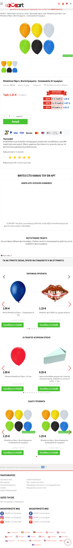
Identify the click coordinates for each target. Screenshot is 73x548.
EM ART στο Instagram (10, 517)
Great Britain (35, 540)
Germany (37, 532)
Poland (52, 536)
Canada (64, 540)
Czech (8, 536)
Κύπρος (21, 540)
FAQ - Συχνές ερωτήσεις (35, 482)
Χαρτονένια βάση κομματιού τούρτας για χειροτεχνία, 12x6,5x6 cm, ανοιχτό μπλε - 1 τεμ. (54, 378)
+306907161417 (55, 9)
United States (50, 540)
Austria (50, 532)
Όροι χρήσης (5, 482)
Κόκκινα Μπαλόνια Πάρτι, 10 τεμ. (18, 376)
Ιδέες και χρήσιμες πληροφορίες (12, 502)
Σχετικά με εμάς (6, 479)
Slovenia (9, 541)
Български (13, 532)
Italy (42, 536)
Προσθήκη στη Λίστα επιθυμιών (56, 85)
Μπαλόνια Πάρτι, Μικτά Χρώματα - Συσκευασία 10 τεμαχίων (18, 441)
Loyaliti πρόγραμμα (33, 479)
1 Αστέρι (10, 157)
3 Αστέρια (19, 157)
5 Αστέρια (29, 157)
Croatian (61, 532)
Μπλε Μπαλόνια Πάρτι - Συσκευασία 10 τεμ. (18, 313)
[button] (27, 328)
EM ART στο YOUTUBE (10, 522)
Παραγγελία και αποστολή (36, 488)
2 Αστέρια (14, 157)
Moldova (36, 545)
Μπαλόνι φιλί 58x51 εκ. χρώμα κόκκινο (54, 312)
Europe (32, 536)
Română (25, 532)
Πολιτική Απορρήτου (8, 485)
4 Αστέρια (24, 157)
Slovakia (63, 536)
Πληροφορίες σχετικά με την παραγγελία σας (43, 485)
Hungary (20, 536)
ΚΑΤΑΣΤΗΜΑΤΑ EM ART (8, 490)
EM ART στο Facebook (10, 513)
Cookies (3, 488)
